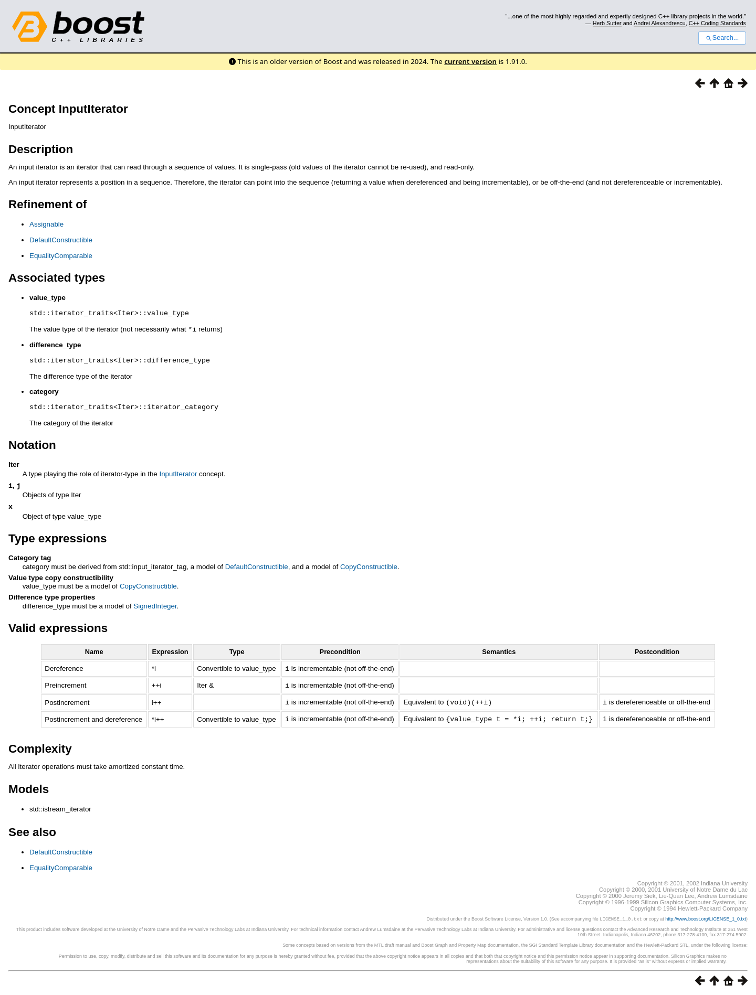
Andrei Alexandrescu (660, 23)
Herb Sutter (607, 23)
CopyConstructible (368, 568)
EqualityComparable (60, 256)
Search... (722, 37)
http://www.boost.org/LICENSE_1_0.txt (705, 918)
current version (470, 61)
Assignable (46, 224)
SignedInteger (154, 608)
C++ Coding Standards (717, 23)
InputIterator (178, 473)
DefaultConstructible (60, 240)
